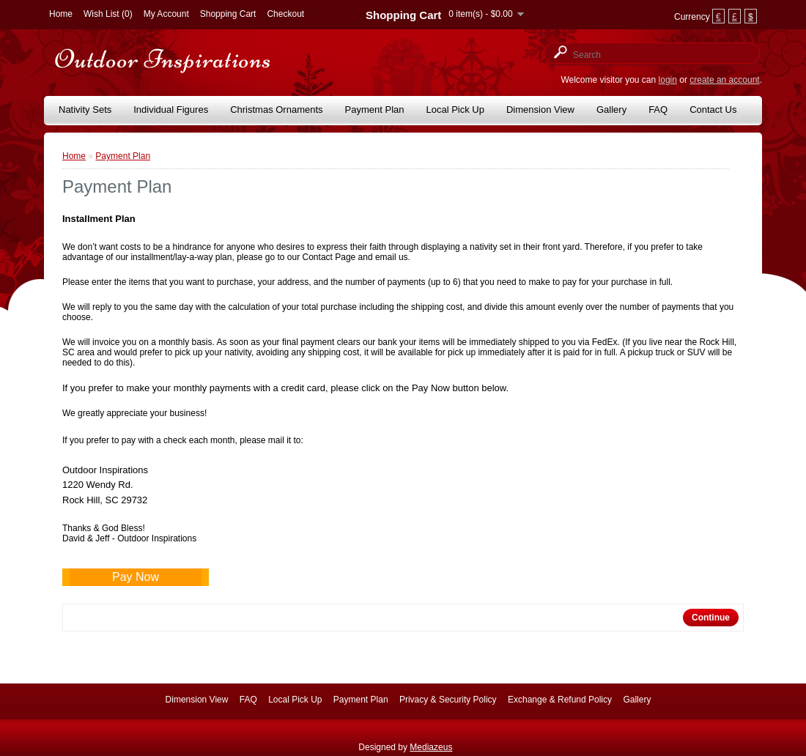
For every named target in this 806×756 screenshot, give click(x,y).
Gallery (611, 109)
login (668, 80)
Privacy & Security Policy (448, 699)
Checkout (285, 14)
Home (61, 14)
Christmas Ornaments (276, 109)
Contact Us (712, 109)
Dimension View (540, 109)
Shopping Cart (228, 14)
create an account (724, 80)
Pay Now (135, 577)
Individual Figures (170, 109)
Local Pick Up (455, 109)
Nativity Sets (85, 109)
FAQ (658, 109)
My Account (166, 14)
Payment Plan (374, 109)
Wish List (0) (108, 14)
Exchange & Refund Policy (560, 699)
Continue (711, 617)
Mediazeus (431, 747)
